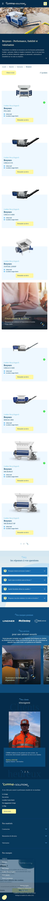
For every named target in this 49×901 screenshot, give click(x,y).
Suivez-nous (7, 811)
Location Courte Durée (8, 800)
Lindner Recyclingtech (8, 872)
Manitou (4, 862)
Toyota (4, 865)
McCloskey (5, 868)
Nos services (5, 797)
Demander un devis (23, 120)
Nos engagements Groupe (9, 803)
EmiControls (6, 875)
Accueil (4, 67)
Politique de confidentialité (24, 888)
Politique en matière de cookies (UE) (24, 895)
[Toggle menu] (3, 3)
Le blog (4, 806)
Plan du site (24, 890)
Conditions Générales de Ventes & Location (24, 893)
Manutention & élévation (24, 836)
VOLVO (4, 858)
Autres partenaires (7, 878)
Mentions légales (24, 885)
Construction (24, 829)
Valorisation (20, 67)
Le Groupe (5, 794)
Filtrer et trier (10, 73)
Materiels (11, 67)
